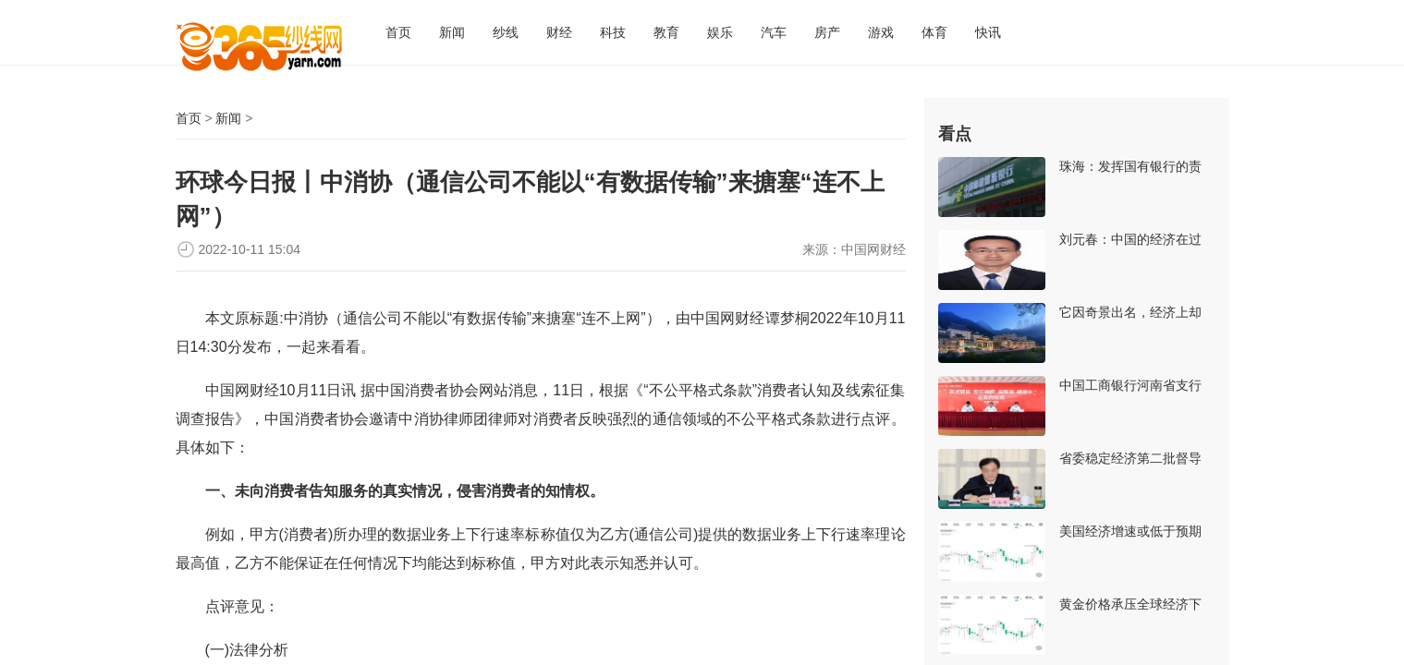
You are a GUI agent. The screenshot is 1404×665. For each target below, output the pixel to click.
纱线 (506, 32)
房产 (827, 32)
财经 (559, 32)
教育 (666, 32)
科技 (613, 32)
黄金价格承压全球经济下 (1130, 604)
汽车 (774, 32)
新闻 (452, 32)
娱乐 (720, 32)
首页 (398, 32)
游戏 (881, 32)
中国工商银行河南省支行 (1130, 385)
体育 (934, 32)
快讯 (988, 32)
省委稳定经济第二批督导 (1130, 458)
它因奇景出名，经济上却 (1130, 312)
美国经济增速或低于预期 (1130, 531)
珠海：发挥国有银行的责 (1130, 166)
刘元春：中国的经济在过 (1130, 239)
